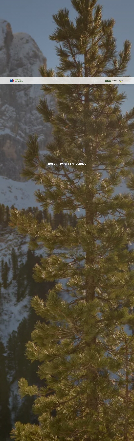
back (126, 371)
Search (108, 396)
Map (126, 426)
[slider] (7, 407)
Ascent (72, 404)
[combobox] (26, 396)
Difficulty (103, 404)
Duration (41, 404)
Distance (10, 404)
